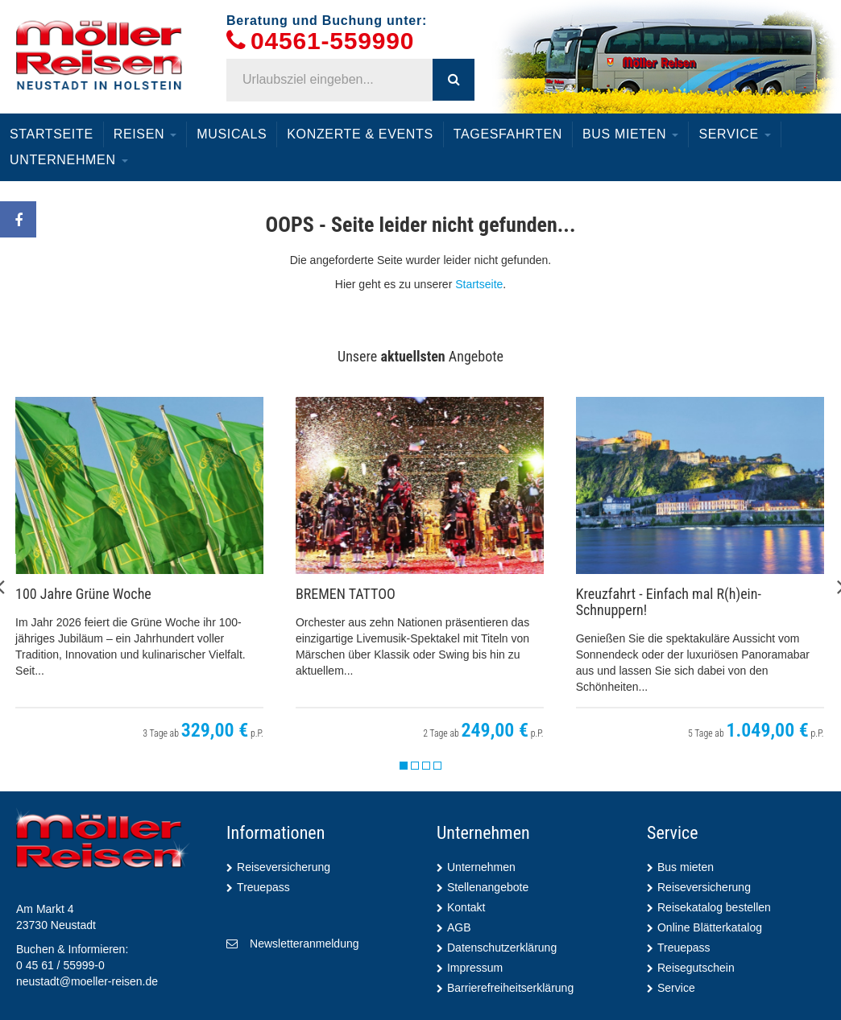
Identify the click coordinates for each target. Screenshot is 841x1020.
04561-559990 (332, 41)
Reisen (145, 134)
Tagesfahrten (508, 134)
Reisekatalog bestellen (714, 907)
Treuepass (263, 887)
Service (734, 134)
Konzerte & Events (360, 134)
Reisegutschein (696, 967)
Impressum (475, 967)
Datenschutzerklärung (502, 947)
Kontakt (466, 907)
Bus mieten (630, 134)
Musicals (232, 134)
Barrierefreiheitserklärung (510, 987)
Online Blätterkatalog (709, 927)
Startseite (51, 134)
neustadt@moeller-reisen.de (87, 981)
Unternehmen (69, 160)
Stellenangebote (487, 887)
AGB (459, 927)
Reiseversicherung (283, 867)
